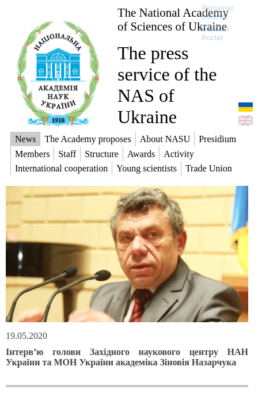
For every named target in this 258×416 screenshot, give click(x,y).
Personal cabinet (217, 12)
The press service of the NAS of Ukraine (167, 85)
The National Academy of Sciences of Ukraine (173, 19)
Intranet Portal (215, 33)
